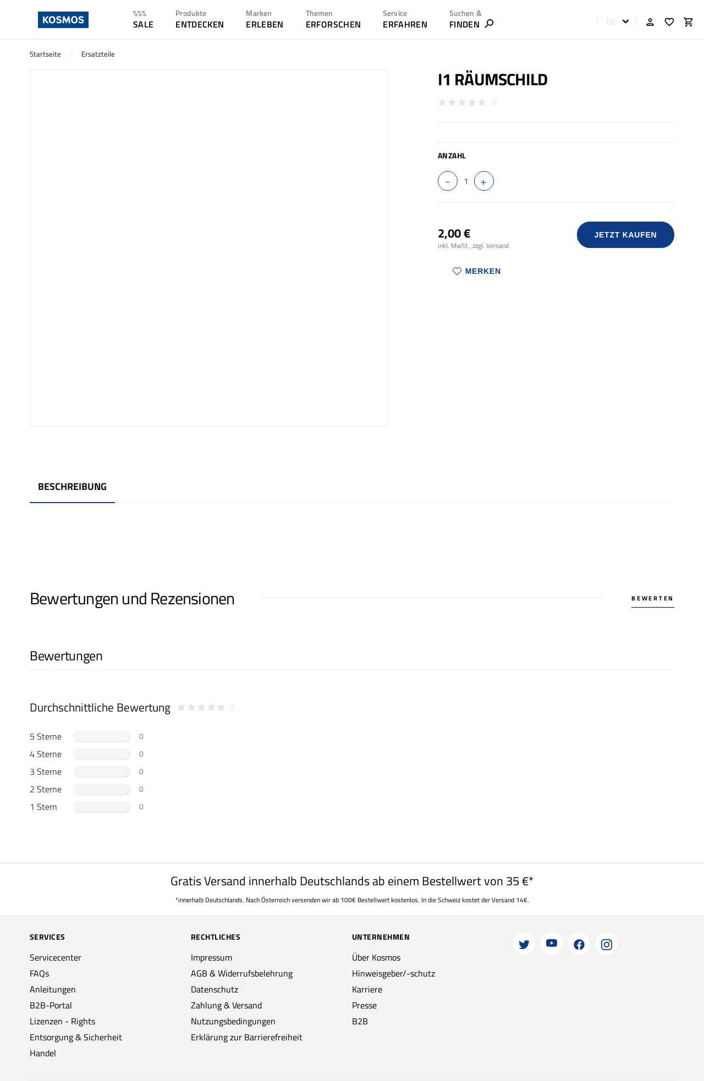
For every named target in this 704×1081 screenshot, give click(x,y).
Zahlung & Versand (226, 1005)
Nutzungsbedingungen (233, 1021)
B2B (360, 1021)
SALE (143, 24)
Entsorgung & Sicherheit (76, 1037)
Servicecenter (55, 957)
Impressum (211, 957)
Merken (477, 271)
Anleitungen (53, 989)
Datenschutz (214, 989)
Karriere (367, 989)
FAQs (39, 973)
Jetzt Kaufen (625, 234)
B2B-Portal (51, 1005)
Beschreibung (72, 486)
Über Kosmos (376, 957)
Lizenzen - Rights (62, 1021)
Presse (364, 1005)
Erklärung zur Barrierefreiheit (246, 1037)
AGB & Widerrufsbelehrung (242, 973)
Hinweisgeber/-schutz (393, 973)
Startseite (45, 54)
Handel (43, 1053)
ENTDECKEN (199, 24)
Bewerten (652, 598)
